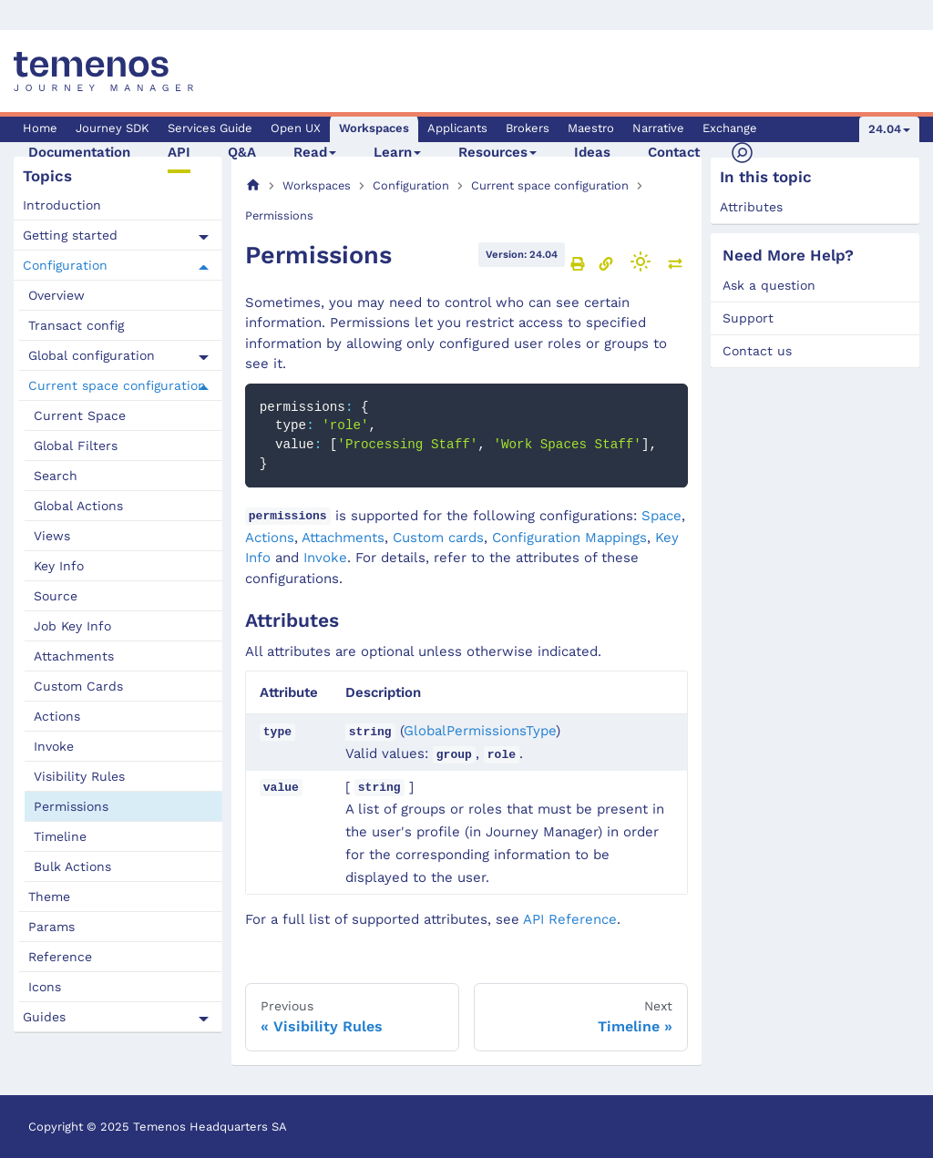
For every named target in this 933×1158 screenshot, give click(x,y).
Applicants (457, 128)
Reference (60, 956)
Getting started (70, 235)
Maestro (591, 128)
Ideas (592, 152)
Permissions (71, 806)
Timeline (60, 836)
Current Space (80, 415)
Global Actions (78, 505)
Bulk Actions (72, 866)
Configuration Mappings (569, 537)
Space (661, 515)
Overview (56, 295)
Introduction (62, 205)
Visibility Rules (79, 776)
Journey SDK (112, 128)
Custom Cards (78, 686)
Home (40, 128)
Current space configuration (117, 385)
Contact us (757, 350)
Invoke (54, 746)
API (179, 152)
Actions (57, 716)
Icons (44, 986)
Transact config (76, 325)
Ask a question (769, 285)
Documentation (79, 152)
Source (55, 596)
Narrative (658, 128)
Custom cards (438, 537)
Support (748, 318)
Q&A (242, 152)
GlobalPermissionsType (480, 730)
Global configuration (91, 355)
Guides (44, 1016)
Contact (674, 152)
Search (55, 475)
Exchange (729, 128)
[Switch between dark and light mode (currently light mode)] (640, 261)
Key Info (59, 566)
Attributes (751, 207)
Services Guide (210, 128)
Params (51, 926)
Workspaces (374, 128)
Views (52, 535)
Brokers (527, 128)
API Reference (570, 919)
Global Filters (76, 445)
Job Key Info (72, 626)
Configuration (65, 265)
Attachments (74, 656)
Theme (49, 896)
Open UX (296, 128)
